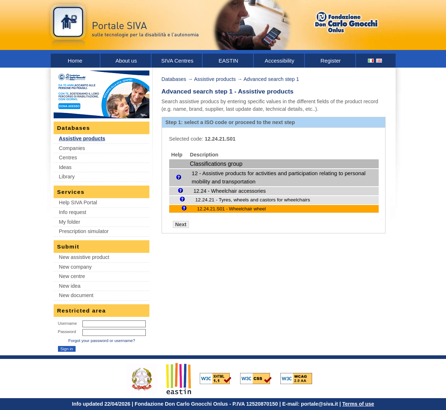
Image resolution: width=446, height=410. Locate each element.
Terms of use (358, 404)
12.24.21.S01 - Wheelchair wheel (231, 208)
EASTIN (228, 61)
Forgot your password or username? (101, 340)
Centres (68, 157)
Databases (174, 79)
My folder (69, 222)
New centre (72, 276)
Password (67, 331)
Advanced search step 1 (271, 79)
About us (126, 61)
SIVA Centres (177, 61)
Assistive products (82, 138)
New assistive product (84, 257)
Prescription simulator (84, 231)
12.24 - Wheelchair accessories (230, 191)
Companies (72, 148)
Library (67, 176)
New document (76, 295)
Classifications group (216, 164)
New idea (70, 286)
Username (67, 323)
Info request (72, 212)
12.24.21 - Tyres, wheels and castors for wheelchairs (252, 199)
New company (75, 267)
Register (330, 61)
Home (75, 61)
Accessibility (279, 61)
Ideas (65, 167)
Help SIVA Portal (78, 202)
